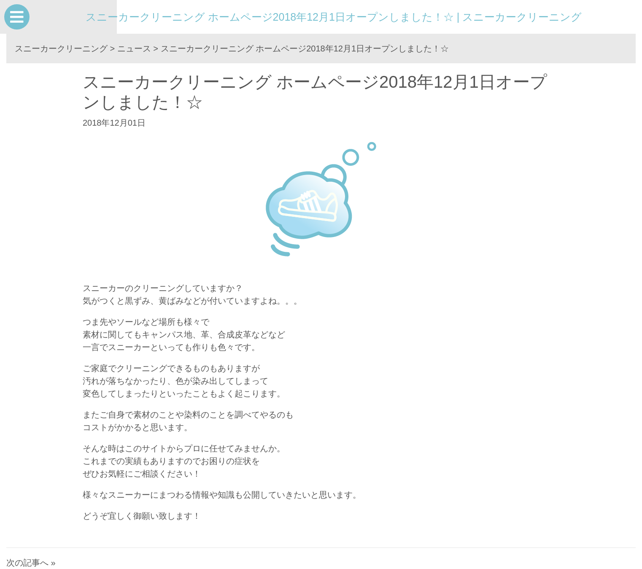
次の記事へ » (31, 562)
